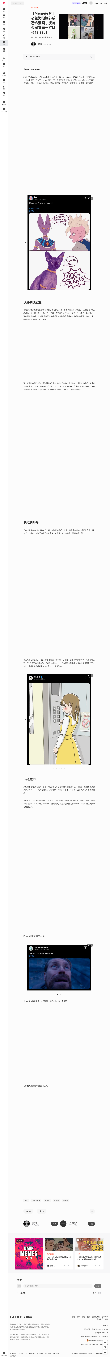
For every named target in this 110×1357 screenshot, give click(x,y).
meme (65, 1200)
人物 (78, 1254)
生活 (26, 1200)
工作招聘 (13, 1356)
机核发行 (100, 1319)
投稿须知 (32, 1354)
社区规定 (56, 1354)
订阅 (91, 1224)
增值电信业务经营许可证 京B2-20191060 (96, 1329)
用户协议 (40, 1354)
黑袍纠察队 (36, 1200)
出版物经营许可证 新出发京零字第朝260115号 (94, 1344)
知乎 (73, 1317)
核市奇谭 (105, 1317)
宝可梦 (47, 1200)
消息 (105, 3)
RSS (106, 1319)
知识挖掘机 (35, 8)
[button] (27, 56)
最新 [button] (99, 1293)
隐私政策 (48, 1354)
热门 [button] (94, 1293)
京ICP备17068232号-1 (101, 1333)
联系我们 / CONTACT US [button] (18, 1354)
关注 (54, 1224)
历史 (101, 3)
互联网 (56, 1200)
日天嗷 (34, 1223)
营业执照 (105, 1325)
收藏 (96, 3)
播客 (88, 1317)
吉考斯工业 (96, 1317)
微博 (78, 1317)
